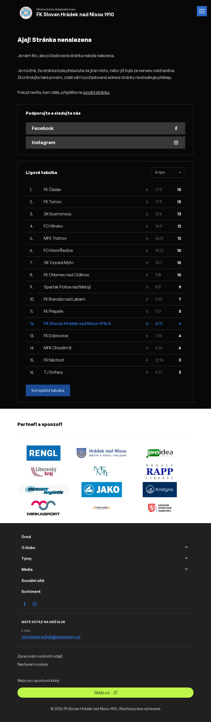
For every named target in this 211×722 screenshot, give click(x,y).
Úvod (26, 537)
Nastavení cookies (32, 664)
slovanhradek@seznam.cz (51, 637)
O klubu (28, 547)
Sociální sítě (33, 580)
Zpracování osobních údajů (39, 656)
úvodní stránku (96, 92)
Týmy (27, 558)
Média (27, 569)
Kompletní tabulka (48, 390)
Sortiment (31, 591)
